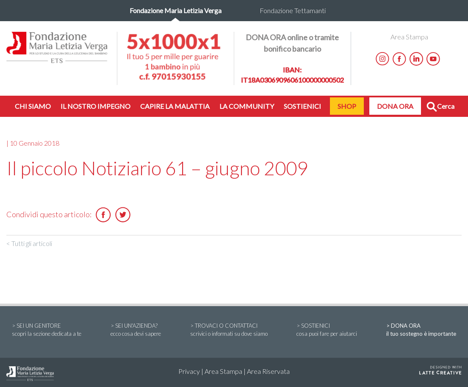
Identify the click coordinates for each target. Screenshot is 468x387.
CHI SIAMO (33, 106)
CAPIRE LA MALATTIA (175, 106)
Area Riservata (268, 371)
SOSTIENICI (302, 106)
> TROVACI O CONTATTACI (229, 330)
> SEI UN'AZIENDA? (136, 330)
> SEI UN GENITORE (46, 330)
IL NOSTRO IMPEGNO (95, 106)
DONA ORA (395, 106)
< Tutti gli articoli (29, 243)
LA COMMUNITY (246, 106)
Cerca (440, 107)
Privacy (189, 371)
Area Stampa (409, 37)
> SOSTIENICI (326, 330)
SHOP (347, 106)
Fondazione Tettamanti (293, 10)
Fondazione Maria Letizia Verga (176, 10)
